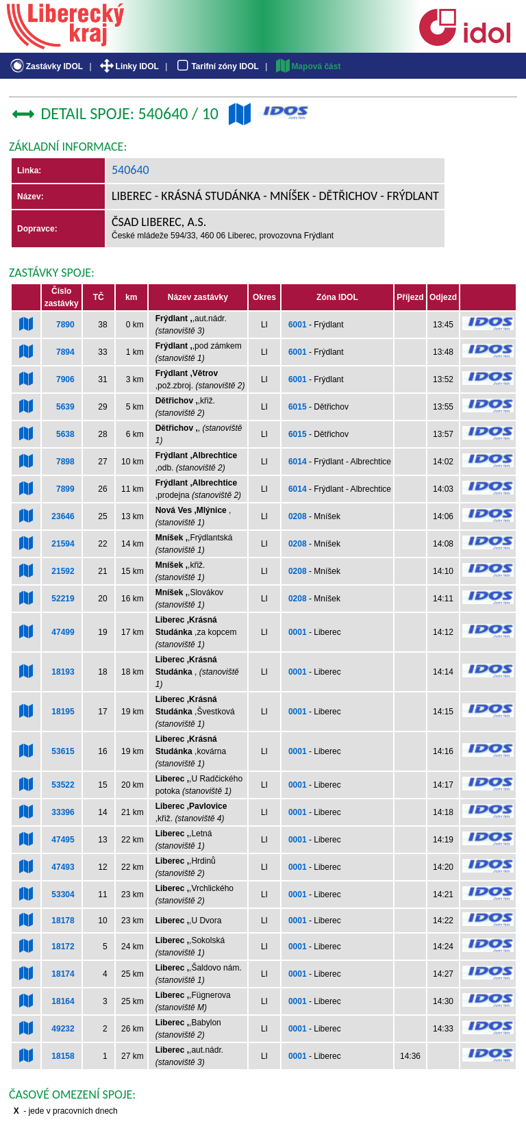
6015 (297, 407)
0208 (297, 516)
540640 (130, 169)
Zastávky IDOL (45, 66)
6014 (297, 461)
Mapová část (307, 66)
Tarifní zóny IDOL (216, 66)
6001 (297, 324)
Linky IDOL (128, 66)
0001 (297, 632)
